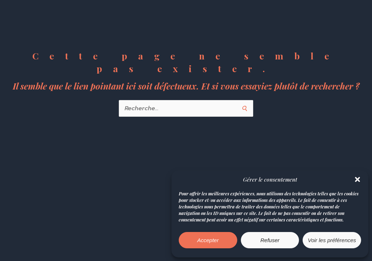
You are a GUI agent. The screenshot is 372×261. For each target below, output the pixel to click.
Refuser (270, 240)
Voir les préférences (332, 240)
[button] (357, 179)
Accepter (208, 240)
